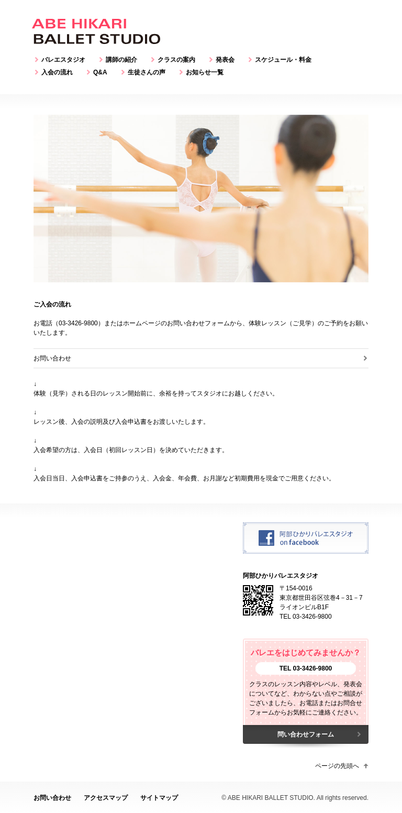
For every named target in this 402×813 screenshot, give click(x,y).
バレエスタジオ (63, 59)
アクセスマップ (106, 797)
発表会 (225, 59)
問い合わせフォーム (305, 734)
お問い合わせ (52, 358)
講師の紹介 (121, 59)
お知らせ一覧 (205, 72)
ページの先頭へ (337, 766)
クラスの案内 (176, 59)
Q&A (100, 72)
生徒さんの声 (146, 72)
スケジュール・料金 (283, 59)
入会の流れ (57, 72)
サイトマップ (159, 797)
